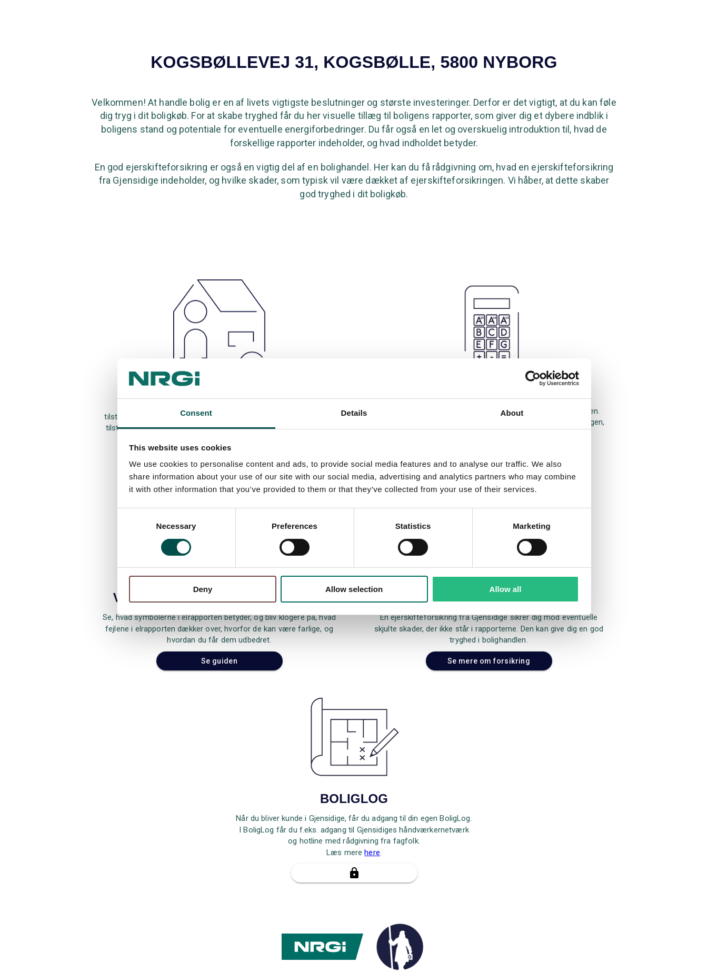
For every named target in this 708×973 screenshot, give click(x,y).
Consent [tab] (196, 412)
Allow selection (354, 589)
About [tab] (512, 412)
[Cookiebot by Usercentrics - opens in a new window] (533, 378)
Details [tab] (354, 412)
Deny (203, 589)
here (372, 852)
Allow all (506, 589)
